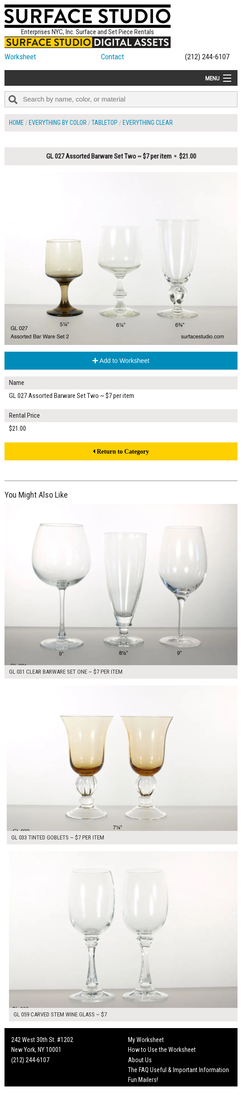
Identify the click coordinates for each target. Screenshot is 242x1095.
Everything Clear (148, 122)
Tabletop (105, 122)
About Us (140, 1060)
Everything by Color (58, 122)
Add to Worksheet (120, 360)
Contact (112, 56)
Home (16, 122)
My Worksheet (146, 1039)
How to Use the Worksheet (162, 1049)
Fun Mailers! (143, 1079)
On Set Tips (142, 1090)
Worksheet (20, 56)
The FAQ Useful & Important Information (178, 1069)
